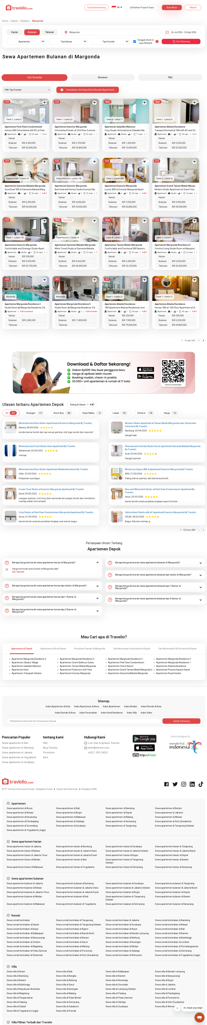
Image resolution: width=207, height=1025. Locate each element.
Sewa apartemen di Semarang (121, 821)
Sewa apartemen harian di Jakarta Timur (27, 855)
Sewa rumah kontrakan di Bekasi (171, 924)
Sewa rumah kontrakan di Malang (73, 946)
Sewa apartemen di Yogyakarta (19, 757)
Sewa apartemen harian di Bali (71, 859)
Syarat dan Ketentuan (67, 789)
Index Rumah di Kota (151, 706)
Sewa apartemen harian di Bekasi (23, 851)
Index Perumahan (88, 712)
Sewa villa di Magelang (18, 993)
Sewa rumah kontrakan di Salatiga (123, 951)
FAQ (45, 743)
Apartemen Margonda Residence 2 (29, 659)
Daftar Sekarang (181, 721)
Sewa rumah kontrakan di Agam (72, 929)
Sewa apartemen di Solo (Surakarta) (173, 821)
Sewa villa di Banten (115, 976)
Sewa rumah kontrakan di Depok (23, 924)
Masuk (193, 7)
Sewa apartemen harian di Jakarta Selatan (127, 851)
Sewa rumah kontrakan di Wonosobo (124, 955)
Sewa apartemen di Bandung (18, 747)
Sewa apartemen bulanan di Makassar (26, 904)
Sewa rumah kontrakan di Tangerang (74, 920)
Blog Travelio (50, 747)
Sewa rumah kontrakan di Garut (71, 942)
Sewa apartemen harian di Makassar (25, 867)
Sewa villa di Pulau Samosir (119, 997)
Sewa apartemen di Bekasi (20, 812)
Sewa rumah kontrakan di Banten (171, 933)
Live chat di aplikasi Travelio (102, 743)
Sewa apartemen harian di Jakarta (24, 846)
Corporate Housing (96, 7)
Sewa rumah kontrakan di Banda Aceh (75, 933)
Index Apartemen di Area (86, 706)
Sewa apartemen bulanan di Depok (172, 892)
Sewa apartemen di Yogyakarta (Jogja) (26, 830)
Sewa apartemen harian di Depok (171, 855)
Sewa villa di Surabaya (117, 1006)
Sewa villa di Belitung (66, 980)
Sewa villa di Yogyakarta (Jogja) (22, 1011)
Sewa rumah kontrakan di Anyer (121, 929)
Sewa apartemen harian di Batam (172, 859)
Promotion (49, 752)
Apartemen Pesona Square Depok (173, 669)
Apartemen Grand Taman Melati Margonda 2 (130, 669)
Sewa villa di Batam (16, 980)
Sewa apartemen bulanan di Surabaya (125, 883)
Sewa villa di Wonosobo (166, 1006)
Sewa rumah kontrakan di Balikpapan (25, 933)
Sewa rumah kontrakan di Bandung (172, 920)
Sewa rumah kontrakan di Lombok (172, 942)
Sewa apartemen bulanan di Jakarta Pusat (77, 892)
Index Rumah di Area (65, 712)
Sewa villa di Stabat (16, 1006)
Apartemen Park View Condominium (126, 662)
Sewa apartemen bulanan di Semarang (125, 904)
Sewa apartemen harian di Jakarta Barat (175, 851)
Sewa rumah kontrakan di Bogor (23, 929)
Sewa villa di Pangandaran (20, 997)
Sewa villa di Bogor (164, 980)
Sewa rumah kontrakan (18, 920)
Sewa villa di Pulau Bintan (68, 997)
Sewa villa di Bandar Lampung (170, 971)
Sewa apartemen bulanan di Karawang (174, 904)
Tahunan (49, 32)
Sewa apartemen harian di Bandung (74, 846)
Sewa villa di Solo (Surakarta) (169, 1002)
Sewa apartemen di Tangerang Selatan (174, 825)
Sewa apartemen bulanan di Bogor (123, 892)
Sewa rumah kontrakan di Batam (72, 937)
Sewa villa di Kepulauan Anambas (23, 989)
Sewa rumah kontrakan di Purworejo (74, 951)
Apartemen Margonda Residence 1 (173, 662)
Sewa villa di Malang (66, 993)
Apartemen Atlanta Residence (171, 666)
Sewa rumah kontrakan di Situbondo (25, 955)
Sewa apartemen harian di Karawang (173, 867)
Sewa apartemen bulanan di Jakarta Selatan (128, 888)
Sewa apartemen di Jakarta (17, 752)
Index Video (146, 712)
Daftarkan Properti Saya (142, 7)
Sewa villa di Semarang (67, 1002)
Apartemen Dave (20, 669)
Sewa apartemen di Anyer (20, 808)
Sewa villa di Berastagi (117, 980)
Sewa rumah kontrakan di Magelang (25, 946)
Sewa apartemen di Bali (15, 743)
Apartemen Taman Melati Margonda (78, 666)
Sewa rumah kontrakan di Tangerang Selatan (78, 924)
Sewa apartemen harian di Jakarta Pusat (76, 855)
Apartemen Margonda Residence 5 (77, 659)
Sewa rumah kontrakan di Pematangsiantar (176, 946)
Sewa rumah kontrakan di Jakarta (122, 920)
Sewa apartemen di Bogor (69, 812)
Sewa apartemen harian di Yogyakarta (75, 867)
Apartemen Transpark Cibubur (27, 673)
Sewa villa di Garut (65, 984)
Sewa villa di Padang (116, 993)
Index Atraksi (130, 706)
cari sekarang (181, 41)
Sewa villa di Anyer (16, 971)
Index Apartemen (111, 706)
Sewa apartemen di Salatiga (70, 821)
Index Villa (132, 712)
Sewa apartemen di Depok (119, 812)
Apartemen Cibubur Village (25, 662)
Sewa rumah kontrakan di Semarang (173, 951)
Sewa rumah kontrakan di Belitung (123, 937)
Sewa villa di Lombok (165, 989)
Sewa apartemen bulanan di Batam (172, 896)
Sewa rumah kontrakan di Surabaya (123, 924)
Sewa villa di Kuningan (67, 989)
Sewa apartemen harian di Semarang (124, 867)
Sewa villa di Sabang (17, 1002)
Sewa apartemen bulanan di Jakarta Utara (77, 888)
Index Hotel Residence (112, 712)
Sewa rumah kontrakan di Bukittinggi (173, 937)
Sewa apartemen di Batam (168, 808)
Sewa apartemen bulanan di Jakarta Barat (176, 888)
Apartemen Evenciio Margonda (75, 673)
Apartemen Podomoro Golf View (76, 669)
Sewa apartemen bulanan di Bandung (75, 883)
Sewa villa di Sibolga (116, 1002)
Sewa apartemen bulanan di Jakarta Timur (28, 892)
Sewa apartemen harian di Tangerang (174, 846)
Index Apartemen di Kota (58, 706)
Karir (45, 757)
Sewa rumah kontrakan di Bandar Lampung (127, 933)
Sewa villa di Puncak (66, 1011)
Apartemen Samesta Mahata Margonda (128, 673)
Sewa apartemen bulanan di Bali (72, 896)
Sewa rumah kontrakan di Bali (170, 929)
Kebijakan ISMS (89, 789)
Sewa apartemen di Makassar (71, 817)
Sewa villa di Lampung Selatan (121, 989)
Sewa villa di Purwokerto (167, 997)
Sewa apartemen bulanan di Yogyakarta (76, 904)
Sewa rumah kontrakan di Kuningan (123, 942)
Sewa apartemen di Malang (119, 817)
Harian (14, 32)
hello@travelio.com (96, 747)
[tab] (52, 563)
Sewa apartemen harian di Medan (23, 859)
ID (118, 7)
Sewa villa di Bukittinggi (18, 984)
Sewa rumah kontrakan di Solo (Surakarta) (77, 955)
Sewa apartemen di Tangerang (121, 825)
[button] (52, 563)
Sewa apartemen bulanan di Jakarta (25, 883)
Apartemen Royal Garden (168, 673)
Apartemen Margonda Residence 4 (173, 659)
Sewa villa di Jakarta (165, 984)
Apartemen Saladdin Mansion (26, 666)
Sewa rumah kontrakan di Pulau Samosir (27, 951)
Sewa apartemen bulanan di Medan (24, 896)
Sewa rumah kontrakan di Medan (122, 946)
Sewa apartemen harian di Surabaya (124, 846)
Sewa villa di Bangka (66, 976)
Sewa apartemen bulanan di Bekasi (24, 888)
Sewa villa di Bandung (17, 976)
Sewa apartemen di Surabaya (18, 762)
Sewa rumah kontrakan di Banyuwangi (26, 937)
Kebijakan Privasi (44, 789)
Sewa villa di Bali (64, 971)
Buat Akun (172, 7)
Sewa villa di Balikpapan (117, 971)
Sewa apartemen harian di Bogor (122, 855)
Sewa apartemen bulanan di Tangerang (174, 883)
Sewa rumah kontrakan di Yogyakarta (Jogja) (177, 955)
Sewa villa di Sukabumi (67, 1006)
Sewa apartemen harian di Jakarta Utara (76, 851)
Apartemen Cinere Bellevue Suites (77, 662)
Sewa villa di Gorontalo (117, 984)
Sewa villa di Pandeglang (167, 993)
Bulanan (32, 32)
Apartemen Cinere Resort (120, 666)
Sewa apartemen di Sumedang (22, 825)
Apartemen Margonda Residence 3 (125, 659)
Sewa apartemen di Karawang (22, 817)
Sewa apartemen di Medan (168, 817)
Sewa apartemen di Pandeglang (23, 821)
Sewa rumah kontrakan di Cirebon (23, 942)
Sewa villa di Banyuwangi (167, 976)
